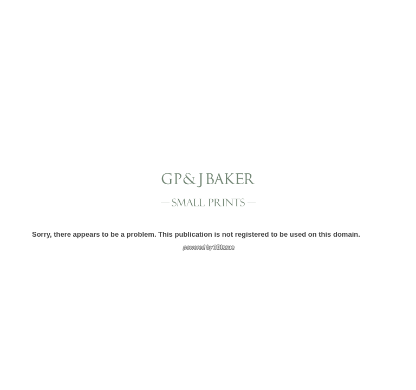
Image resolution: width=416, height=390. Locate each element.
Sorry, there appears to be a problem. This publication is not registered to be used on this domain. (196, 234)
